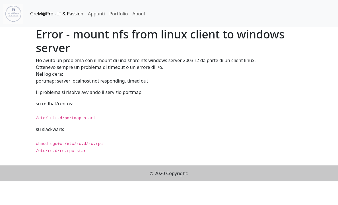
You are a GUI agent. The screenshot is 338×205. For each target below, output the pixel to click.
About (138, 14)
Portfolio (119, 14)
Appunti (96, 14)
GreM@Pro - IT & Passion (56, 14)
